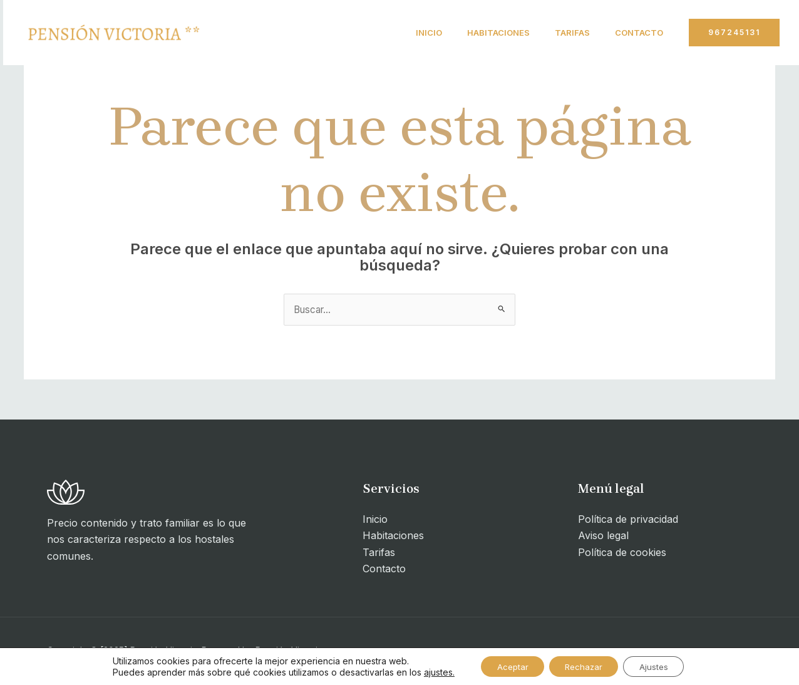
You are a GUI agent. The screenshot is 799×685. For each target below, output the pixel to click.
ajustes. (428, 671)
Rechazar (584, 665)
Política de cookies (622, 553)
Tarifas (564, 33)
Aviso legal (603, 536)
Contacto (636, 33)
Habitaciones (486, 33)
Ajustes (661, 665)
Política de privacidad (628, 519)
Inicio (411, 33)
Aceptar (505, 665)
